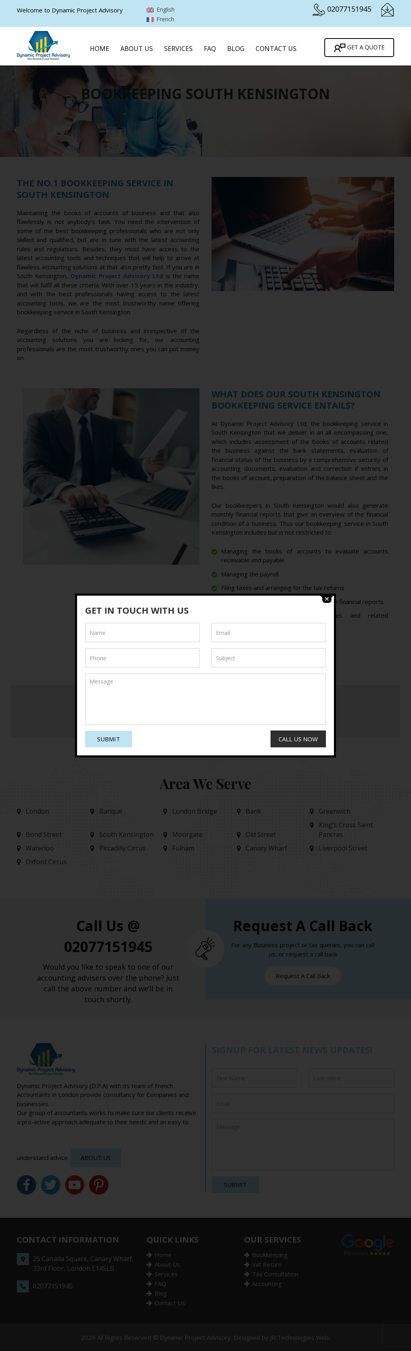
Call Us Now (298, 739)
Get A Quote (359, 47)
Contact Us (276, 48)
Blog (235, 48)
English (160, 9)
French (160, 19)
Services (178, 48)
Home (99, 48)
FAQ (210, 48)
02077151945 (349, 9)
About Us (136, 48)
